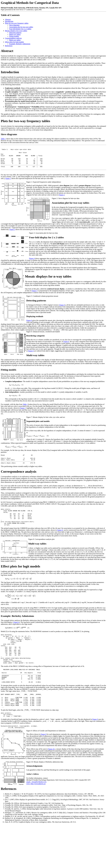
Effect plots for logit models (14, 42)
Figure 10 (51, 772)
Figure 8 (60, 540)
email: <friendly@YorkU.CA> (36, 805)
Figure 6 (29, 325)
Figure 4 (32, 263)
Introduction (9, 21)
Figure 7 (23, 413)
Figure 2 (62, 200)
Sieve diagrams (14, 25)
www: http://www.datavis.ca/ (36, 807)
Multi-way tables (15, 34)
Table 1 (3, 139)
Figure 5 (34, 296)
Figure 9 (95, 742)
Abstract (8, 19)
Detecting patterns (15, 32)
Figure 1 (8, 183)
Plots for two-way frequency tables (16, 23)
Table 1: (5, 150)
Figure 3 (12, 234)
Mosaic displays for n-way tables (16, 31)
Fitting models (14, 36)
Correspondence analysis (13, 38)
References (8, 46)
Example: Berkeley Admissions (19, 44)
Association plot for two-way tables (21, 27)
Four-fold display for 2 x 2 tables (20, 29)
